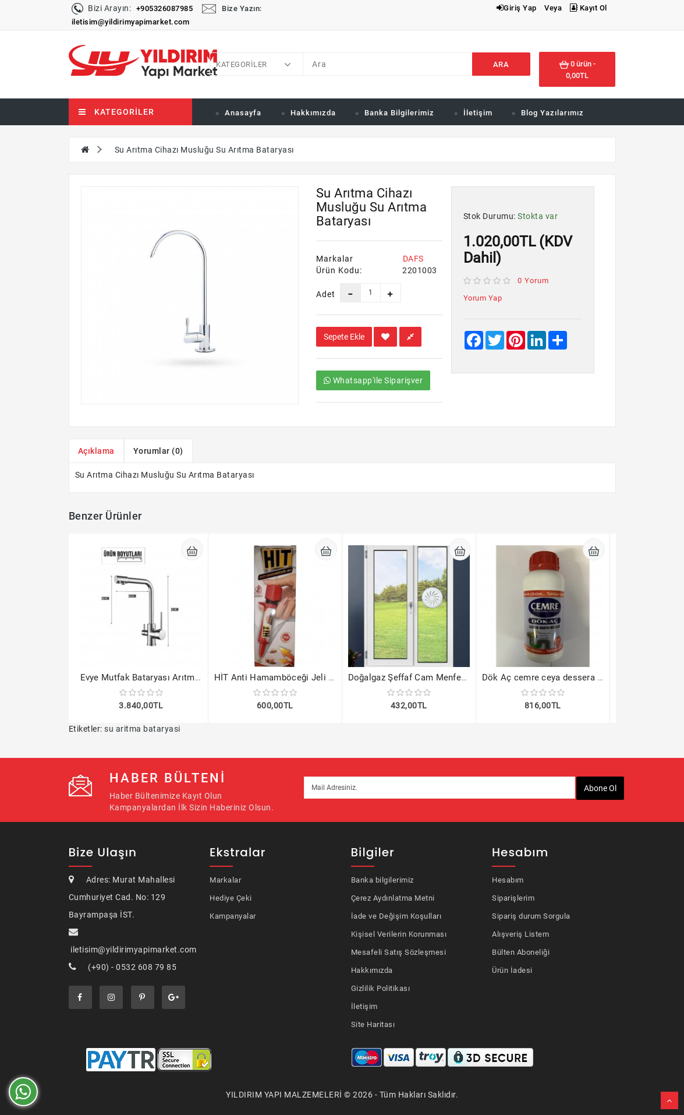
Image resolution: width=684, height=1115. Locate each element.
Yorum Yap (482, 298)
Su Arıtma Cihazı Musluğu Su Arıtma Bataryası (204, 149)
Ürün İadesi (512, 970)
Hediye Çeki (231, 898)
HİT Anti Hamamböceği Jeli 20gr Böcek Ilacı (304, 677)
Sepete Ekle (344, 336)
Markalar (225, 880)
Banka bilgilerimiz (382, 880)
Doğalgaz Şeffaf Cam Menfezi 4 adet (421, 677)
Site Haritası (373, 1024)
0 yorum (533, 280)
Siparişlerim (513, 898)
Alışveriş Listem (520, 934)
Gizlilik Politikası (380, 988)
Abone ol (600, 788)
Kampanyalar (233, 916)
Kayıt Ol (588, 7)
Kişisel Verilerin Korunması (399, 934)
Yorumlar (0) (158, 451)
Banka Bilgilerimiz (399, 112)
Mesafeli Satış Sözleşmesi (398, 952)
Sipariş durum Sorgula (531, 916)
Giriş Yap (517, 7)
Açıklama (96, 451)
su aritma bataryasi (142, 728)
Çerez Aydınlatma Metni (393, 898)
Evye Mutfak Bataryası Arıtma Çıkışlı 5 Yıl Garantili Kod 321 (200, 677)
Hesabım (508, 880)
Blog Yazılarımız (552, 112)
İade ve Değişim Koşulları (396, 916)
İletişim (477, 112)
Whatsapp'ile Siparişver (373, 380)
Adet (319, 294)
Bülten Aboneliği (521, 952)
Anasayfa (243, 112)
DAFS (413, 258)
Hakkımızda (313, 112)
